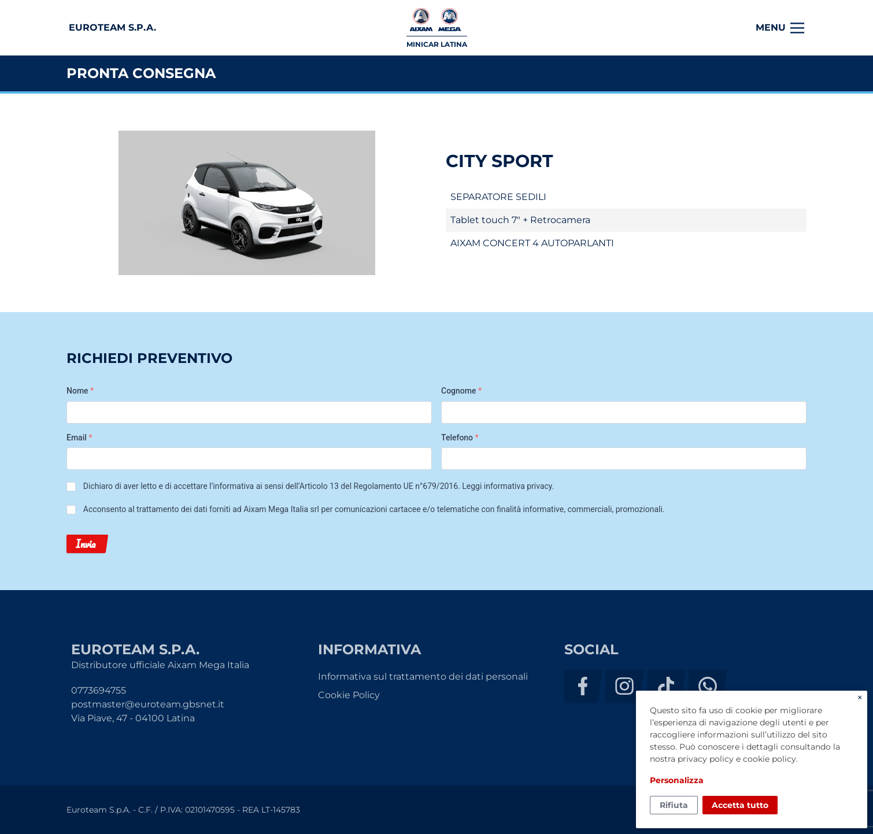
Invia (85, 544)
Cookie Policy (349, 695)
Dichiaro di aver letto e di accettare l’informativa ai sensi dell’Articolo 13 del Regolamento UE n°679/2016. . (318, 486)
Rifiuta (674, 805)
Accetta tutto (740, 805)
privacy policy (706, 759)
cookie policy (769, 759)
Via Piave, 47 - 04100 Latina (133, 718)
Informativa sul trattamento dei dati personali (423, 676)
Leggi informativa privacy (507, 486)
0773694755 (98, 690)
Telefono (460, 437)
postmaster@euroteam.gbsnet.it (147, 704)
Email (79, 437)
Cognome (461, 390)
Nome (80, 390)
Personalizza (677, 780)
